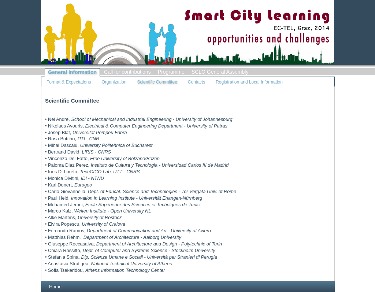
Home (55, 286)
